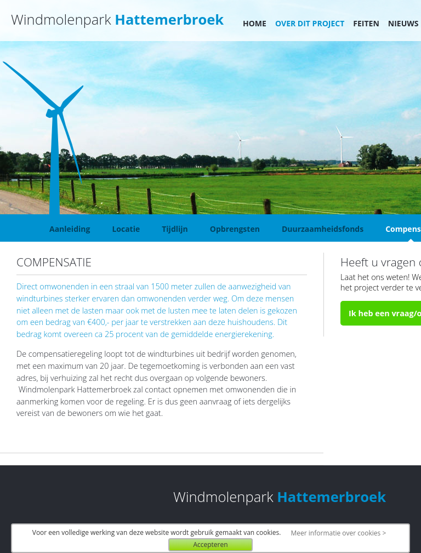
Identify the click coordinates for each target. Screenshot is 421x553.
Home (254, 23)
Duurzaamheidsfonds (322, 229)
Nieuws (403, 23)
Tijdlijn (175, 229)
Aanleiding (69, 229)
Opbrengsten (235, 229)
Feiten (366, 23)
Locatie (126, 229)
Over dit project (309, 23)
